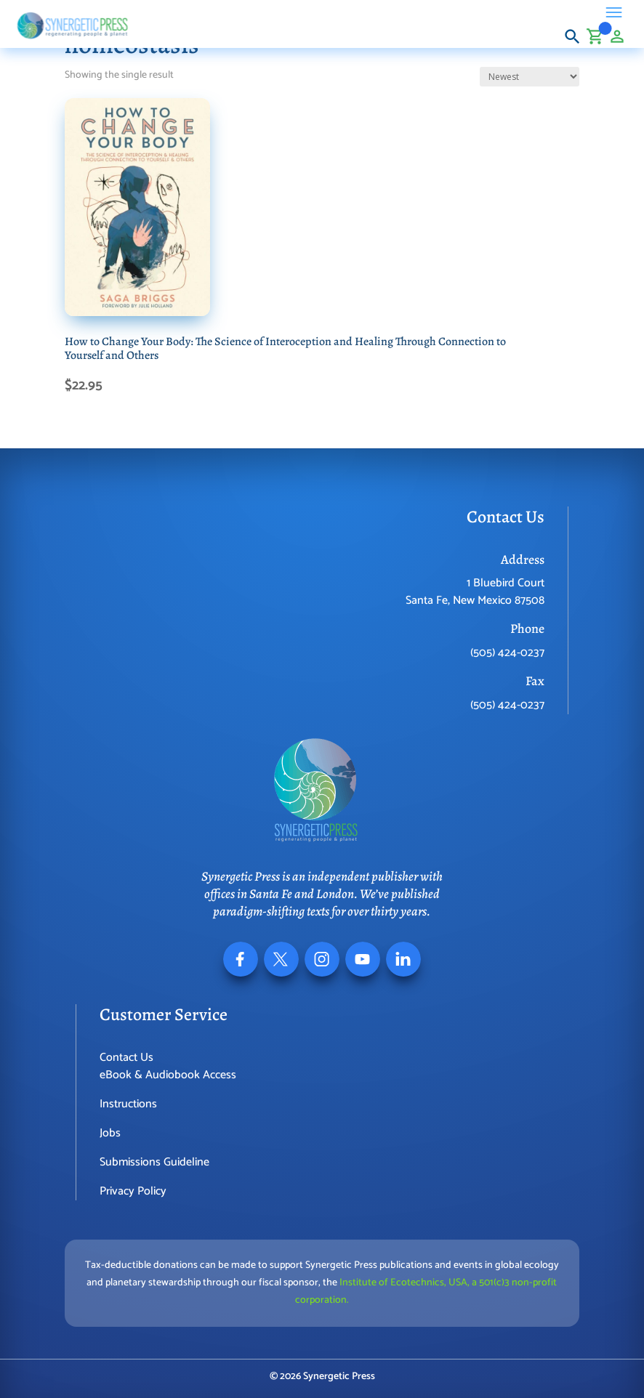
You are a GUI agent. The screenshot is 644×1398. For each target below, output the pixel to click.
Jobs (110, 1133)
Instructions (128, 1104)
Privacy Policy (133, 1191)
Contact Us (126, 1057)
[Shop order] (529, 76)
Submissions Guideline (154, 1162)
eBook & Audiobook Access (168, 1075)
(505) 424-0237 (507, 653)
